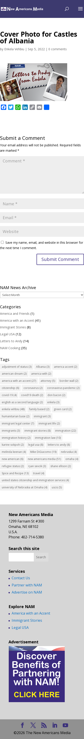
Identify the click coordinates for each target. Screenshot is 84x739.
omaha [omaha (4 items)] (71, 459)
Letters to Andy (11, 341)
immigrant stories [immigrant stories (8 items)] (37, 430)
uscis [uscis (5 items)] (57, 487)
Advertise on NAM (27, 592)
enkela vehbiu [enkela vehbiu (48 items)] (13, 409)
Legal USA (7, 334)
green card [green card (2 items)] (62, 409)
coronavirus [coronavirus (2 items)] (33, 388)
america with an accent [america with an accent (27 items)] (19, 381)
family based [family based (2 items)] (39, 409)
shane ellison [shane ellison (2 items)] (60, 466)
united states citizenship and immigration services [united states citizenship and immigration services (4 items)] (35, 480)
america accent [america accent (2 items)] (65, 367)
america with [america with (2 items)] (41, 374)
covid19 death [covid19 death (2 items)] (32, 395)
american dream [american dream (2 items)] (14, 374)
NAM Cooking (10, 348)
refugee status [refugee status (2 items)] (13, 466)
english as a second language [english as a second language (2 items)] (22, 402)
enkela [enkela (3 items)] (53, 402)
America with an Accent (17, 320)
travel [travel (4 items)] (38, 473)
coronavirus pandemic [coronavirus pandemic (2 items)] (63, 388)
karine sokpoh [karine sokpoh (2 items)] (13, 445)
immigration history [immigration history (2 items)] (16, 438)
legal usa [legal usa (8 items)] (35, 445)
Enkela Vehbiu (14, 49)
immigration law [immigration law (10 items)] (48, 438)
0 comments (57, 49)
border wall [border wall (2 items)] (69, 381)
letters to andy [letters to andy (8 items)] (59, 445)
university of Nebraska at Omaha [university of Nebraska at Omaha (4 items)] (24, 487)
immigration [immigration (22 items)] (65, 430)
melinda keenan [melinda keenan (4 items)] (14, 452)
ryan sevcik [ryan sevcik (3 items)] (37, 466)
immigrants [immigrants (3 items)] (11, 430)
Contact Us (21, 577)
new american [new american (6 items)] (12, 459)
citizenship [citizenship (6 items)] (10, 388)
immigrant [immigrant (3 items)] (42, 416)
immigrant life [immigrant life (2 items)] (49, 423)
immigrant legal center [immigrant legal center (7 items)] (18, 423)
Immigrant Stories (13, 327)
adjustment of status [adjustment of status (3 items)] (17, 367)
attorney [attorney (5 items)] (48, 381)
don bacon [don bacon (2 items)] (56, 395)
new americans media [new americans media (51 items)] (44, 459)
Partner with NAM (27, 585)
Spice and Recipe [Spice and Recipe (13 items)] (15, 473)
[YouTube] (65, 725)
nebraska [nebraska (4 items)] (69, 452)
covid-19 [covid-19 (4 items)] (9, 395)
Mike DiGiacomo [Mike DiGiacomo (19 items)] (43, 452)
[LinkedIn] (54, 725)
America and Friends (15, 313)
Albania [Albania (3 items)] (43, 367)
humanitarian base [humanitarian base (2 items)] (15, 416)
